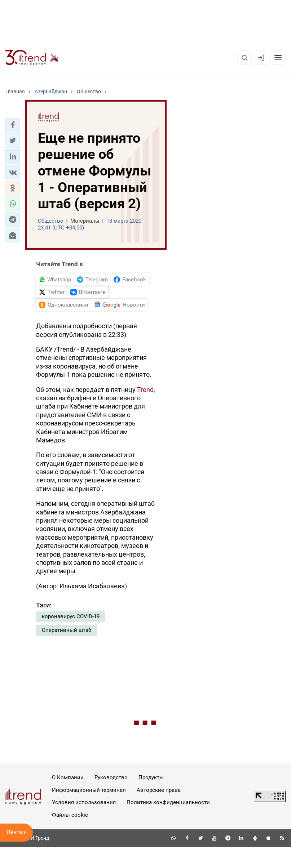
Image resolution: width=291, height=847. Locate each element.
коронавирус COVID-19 (71, 616)
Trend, (146, 389)
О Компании (68, 777)
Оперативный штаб (66, 630)
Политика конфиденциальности (168, 802)
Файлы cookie (70, 815)
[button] (13, 125)
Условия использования (84, 802)
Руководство (111, 777)
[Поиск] (244, 57)
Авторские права (159, 790)
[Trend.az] (32, 58)
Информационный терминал (89, 790)
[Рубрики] (278, 57)
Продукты (151, 777)
